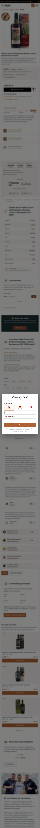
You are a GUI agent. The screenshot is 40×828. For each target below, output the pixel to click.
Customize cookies (17, 431)
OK (20, 424)
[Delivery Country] (20, 416)
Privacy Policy (24, 431)
